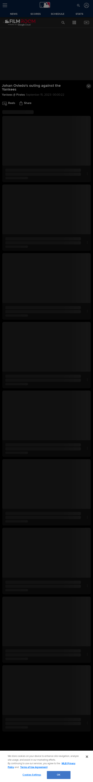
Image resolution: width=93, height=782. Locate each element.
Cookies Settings (31, 774)
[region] (46, 766)
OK (58, 774)
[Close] (87, 757)
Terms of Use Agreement (33, 767)
